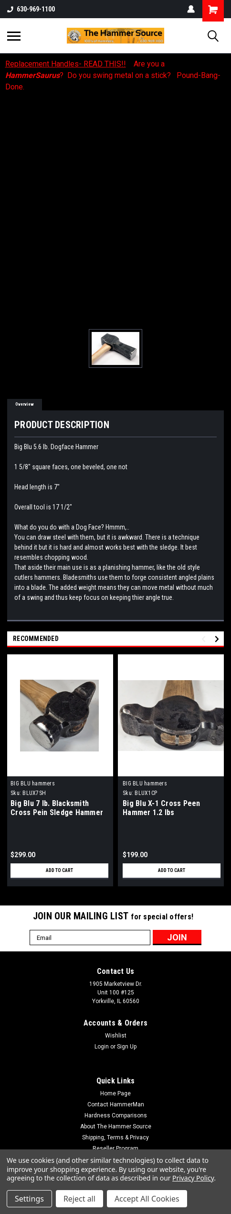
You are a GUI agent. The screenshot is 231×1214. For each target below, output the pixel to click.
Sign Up (126, 1046)
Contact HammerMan (115, 1104)
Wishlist (115, 1035)
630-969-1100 (31, 9)
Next (218, 639)
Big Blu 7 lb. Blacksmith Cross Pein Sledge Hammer (56, 808)
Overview (24, 404)
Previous (205, 639)
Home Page (115, 1093)
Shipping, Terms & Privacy (115, 1137)
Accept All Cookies (147, 1198)
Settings (29, 1198)
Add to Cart (59, 870)
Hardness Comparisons (115, 1115)
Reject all (79, 1198)
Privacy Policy (193, 1177)
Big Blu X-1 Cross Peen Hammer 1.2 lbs (161, 808)
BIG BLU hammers (32, 783)
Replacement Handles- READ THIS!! (65, 63)
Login (101, 1046)
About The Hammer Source (115, 1126)
